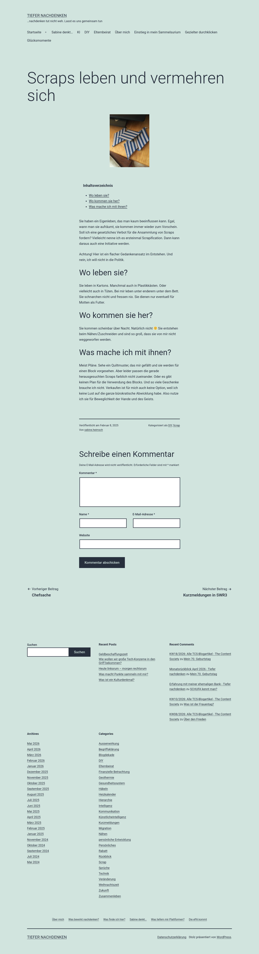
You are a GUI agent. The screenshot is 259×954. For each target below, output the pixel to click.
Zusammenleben (110, 896)
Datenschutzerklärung (171, 937)
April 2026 (34, 749)
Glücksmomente (39, 40)
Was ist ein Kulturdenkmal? (116, 679)
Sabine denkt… (62, 32)
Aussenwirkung (109, 743)
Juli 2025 (33, 800)
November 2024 (37, 839)
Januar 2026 (35, 766)
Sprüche (104, 868)
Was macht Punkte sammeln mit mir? (123, 674)
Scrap (176, 425)
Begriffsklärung (109, 749)
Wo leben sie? (99, 195)
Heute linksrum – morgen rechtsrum (123, 668)
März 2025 (34, 822)
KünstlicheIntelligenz (112, 817)
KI (78, 32)
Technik (104, 873)
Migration (105, 828)
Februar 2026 (36, 760)
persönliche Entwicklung (115, 839)
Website (84, 535)
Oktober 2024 (36, 845)
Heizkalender (107, 794)
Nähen (103, 834)
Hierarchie (105, 800)
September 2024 (38, 851)
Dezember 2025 (37, 771)
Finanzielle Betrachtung (114, 771)
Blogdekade (106, 755)
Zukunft (104, 890)
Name (84, 514)
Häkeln (103, 788)
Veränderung (107, 879)
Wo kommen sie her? (104, 201)
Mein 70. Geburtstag (197, 659)
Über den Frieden (195, 719)
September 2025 (38, 788)
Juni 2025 (33, 805)
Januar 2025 (35, 834)
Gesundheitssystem (112, 783)
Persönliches (107, 845)
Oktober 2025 (36, 783)
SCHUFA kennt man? (203, 689)
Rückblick (105, 856)
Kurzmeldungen (109, 822)
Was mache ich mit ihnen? (108, 207)
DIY (86, 32)
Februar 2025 (36, 828)
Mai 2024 (33, 862)
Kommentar (88, 473)
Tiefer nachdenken (47, 15)
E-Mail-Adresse (144, 514)
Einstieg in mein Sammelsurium (157, 32)
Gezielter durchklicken (201, 32)
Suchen (32, 644)
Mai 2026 (33, 743)
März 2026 (34, 755)
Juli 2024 (33, 856)
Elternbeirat (102, 32)
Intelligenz (105, 805)
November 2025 (37, 777)
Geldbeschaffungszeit (113, 654)
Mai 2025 (33, 811)
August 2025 (35, 794)
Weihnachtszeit (109, 884)
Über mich (122, 32)
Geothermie (106, 777)
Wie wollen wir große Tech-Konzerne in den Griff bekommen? (127, 661)
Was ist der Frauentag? (199, 704)
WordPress (224, 937)
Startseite (34, 32)
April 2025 (34, 817)
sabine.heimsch (93, 429)
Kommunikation (109, 811)
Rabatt (103, 851)
